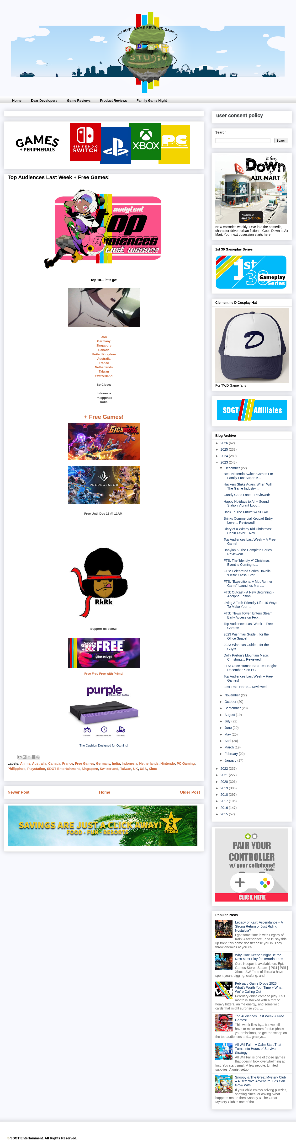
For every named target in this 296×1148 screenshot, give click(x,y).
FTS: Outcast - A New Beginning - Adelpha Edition (249, 594)
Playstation (36, 769)
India (116, 763)
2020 (225, 782)
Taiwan (104, 371)
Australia (104, 358)
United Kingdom (104, 354)
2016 (225, 808)
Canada (104, 350)
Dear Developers (44, 100)
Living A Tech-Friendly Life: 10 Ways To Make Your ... (250, 605)
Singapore (103, 345)
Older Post (190, 792)
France (104, 363)
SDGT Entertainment (63, 769)
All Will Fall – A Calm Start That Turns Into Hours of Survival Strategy (258, 1049)
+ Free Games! (104, 417)
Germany (104, 341)
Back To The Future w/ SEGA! (246, 512)
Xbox (153, 769)
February (231, 754)
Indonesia (129, 763)
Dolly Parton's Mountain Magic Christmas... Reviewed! (246, 657)
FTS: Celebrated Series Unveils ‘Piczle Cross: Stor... (247, 573)
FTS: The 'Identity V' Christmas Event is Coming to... (247, 562)
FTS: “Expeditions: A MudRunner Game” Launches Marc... (248, 583)
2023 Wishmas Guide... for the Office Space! (246, 636)
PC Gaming (186, 763)
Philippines (17, 769)
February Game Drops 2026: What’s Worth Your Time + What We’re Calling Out (258, 987)
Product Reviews (113, 100)
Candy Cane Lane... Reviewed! (247, 495)
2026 (225, 443)
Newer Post (18, 792)
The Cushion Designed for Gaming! (103, 745)
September (233, 708)
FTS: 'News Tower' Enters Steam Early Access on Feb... (248, 615)
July (227, 721)
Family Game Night (152, 100)
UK (135, 769)
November (232, 695)
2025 (225, 449)
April (228, 741)
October (230, 702)
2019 (225, 788)
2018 (225, 794)
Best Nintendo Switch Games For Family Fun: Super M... (248, 476)
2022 (225, 768)
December (232, 468)
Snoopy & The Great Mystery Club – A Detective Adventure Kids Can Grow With (260, 1081)
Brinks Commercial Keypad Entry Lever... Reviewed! (248, 520)
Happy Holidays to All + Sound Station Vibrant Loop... (246, 503)
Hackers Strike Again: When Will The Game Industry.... (248, 486)
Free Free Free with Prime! (103, 673)
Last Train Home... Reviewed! (246, 687)
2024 (225, 456)
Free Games (84, 763)
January (230, 760)
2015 (225, 814)
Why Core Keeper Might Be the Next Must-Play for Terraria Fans (259, 957)
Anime (25, 763)
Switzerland (103, 376)
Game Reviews (78, 100)
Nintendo (167, 763)
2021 (225, 775)
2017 (225, 801)
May (228, 734)
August (230, 715)
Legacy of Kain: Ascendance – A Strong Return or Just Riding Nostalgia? (259, 926)
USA (103, 337)
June (228, 728)
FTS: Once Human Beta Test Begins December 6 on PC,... (250, 668)
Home (16, 100)
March (229, 747)
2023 (225, 462)
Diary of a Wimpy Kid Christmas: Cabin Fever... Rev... (248, 531)
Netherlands (104, 367)
